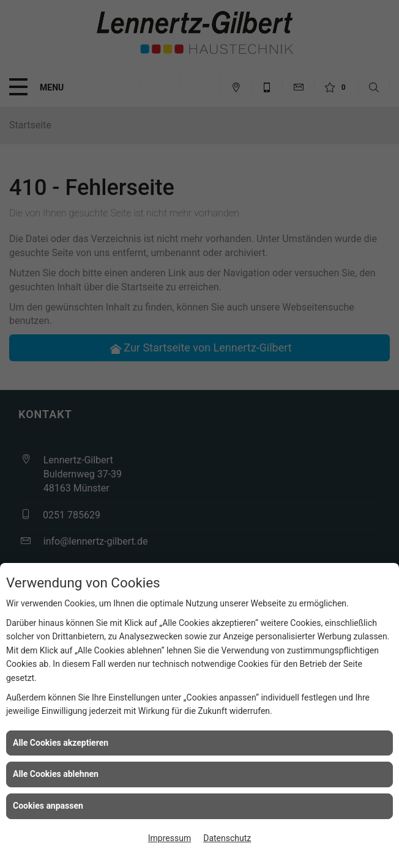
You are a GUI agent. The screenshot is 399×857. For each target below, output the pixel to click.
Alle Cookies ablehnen (56, 774)
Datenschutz (227, 838)
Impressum (169, 838)
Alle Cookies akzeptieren (60, 743)
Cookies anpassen (48, 806)
